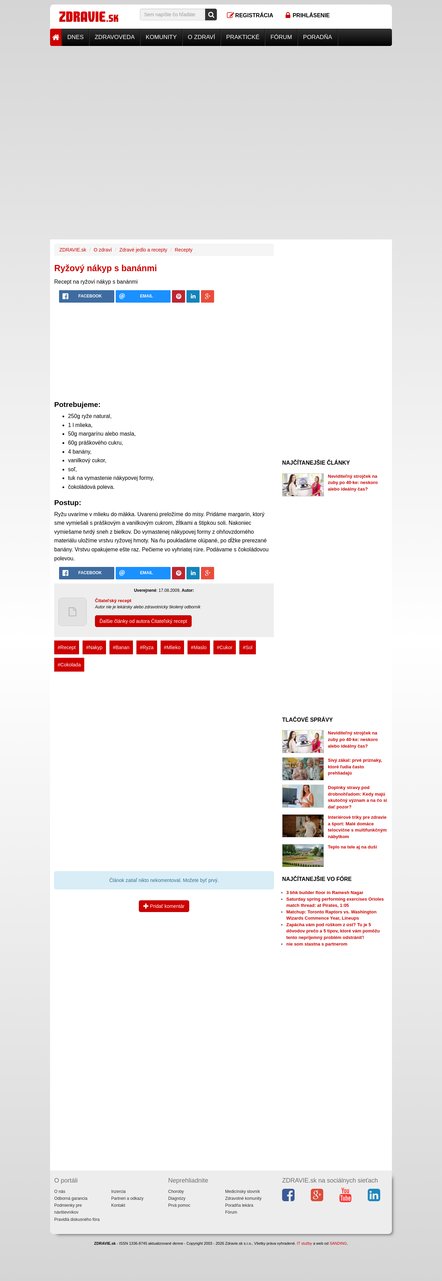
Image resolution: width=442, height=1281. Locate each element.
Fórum (281, 37)
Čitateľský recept (113, 600)
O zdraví (201, 37)
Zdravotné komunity (243, 1198)
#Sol (247, 647)
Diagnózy (176, 1198)
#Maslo (198, 647)
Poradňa (317, 37)
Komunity (161, 37)
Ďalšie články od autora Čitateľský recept (143, 621)
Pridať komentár (163, 906)
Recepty (183, 250)
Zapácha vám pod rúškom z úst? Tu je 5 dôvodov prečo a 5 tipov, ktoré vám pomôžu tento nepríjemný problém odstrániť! (333, 931)
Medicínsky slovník (242, 1191)
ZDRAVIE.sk (72, 250)
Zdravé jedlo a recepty (143, 250)
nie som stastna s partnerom (316, 944)
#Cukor (224, 647)
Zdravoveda (115, 37)
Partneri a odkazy (127, 1198)
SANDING (338, 1243)
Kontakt (118, 1205)
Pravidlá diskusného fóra (76, 1219)
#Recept (67, 647)
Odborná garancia (70, 1198)
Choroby (176, 1191)
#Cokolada (69, 664)
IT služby (304, 1243)
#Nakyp (94, 647)
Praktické (242, 37)
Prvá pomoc (179, 1205)
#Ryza (147, 647)
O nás (59, 1191)
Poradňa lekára (239, 1205)
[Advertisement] (221, 94)
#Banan (121, 647)
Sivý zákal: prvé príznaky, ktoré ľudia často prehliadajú (355, 767)
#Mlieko (172, 647)
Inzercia (118, 1191)
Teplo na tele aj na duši (352, 847)
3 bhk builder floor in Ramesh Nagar (324, 892)
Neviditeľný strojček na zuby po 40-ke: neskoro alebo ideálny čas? (353, 483)
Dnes (75, 37)
